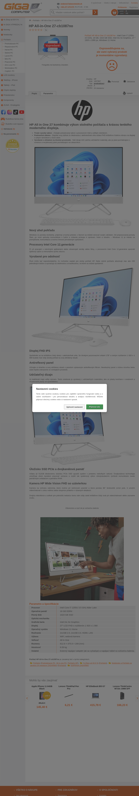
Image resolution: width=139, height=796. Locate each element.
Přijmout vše (94, 407)
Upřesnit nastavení (74, 407)
